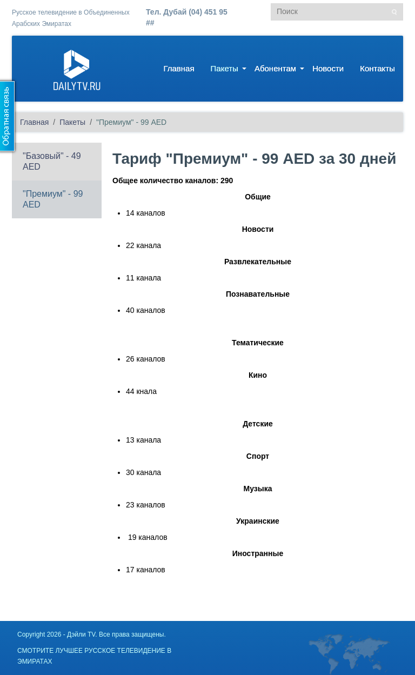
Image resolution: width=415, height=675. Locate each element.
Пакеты (224, 68)
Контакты (377, 68)
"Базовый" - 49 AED (52, 161)
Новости (328, 68)
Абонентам (275, 68)
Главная (178, 68)
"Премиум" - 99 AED (53, 199)
